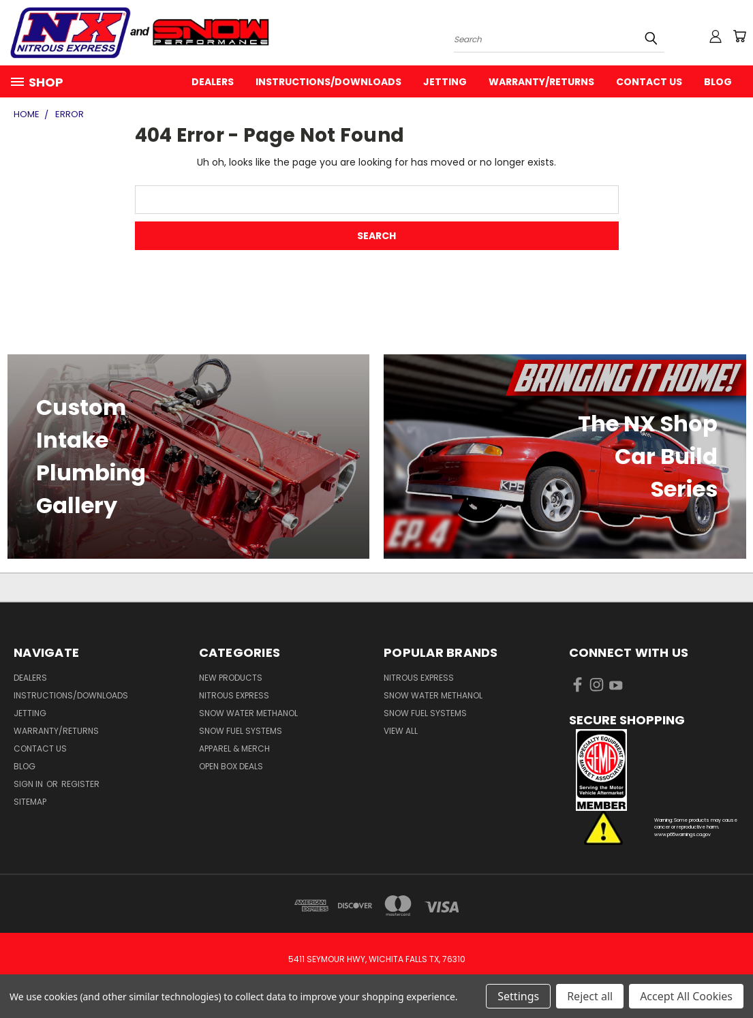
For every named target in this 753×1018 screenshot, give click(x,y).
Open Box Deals (231, 766)
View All (401, 731)
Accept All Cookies (686, 996)
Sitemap (30, 801)
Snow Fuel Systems (240, 731)
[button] (654, 770)
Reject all (590, 996)
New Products (230, 677)
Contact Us (649, 82)
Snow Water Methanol (248, 713)
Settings (518, 996)
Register (80, 784)
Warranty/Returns (541, 82)
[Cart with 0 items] (739, 36)
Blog (718, 82)
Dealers (212, 82)
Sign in (29, 784)
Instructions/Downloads (328, 82)
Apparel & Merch (234, 748)
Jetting (445, 82)
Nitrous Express (234, 695)
